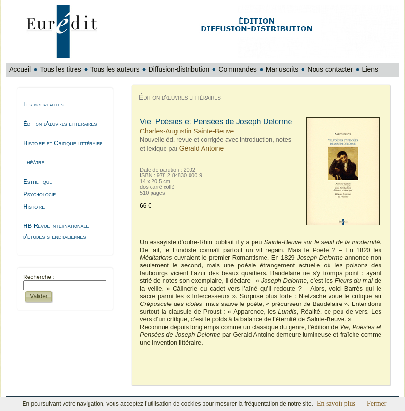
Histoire (34, 206)
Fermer (376, 403)
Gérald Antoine (201, 148)
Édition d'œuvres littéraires (60, 123)
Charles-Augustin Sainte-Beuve (187, 131)
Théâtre (33, 162)
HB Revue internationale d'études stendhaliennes (56, 231)
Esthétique (37, 181)
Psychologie (39, 194)
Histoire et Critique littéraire (62, 142)
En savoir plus (336, 403)
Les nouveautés (43, 104)
